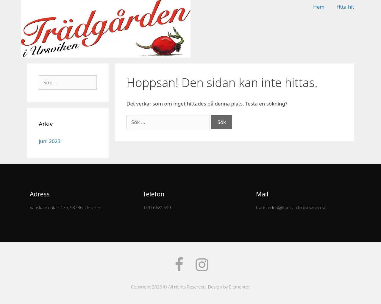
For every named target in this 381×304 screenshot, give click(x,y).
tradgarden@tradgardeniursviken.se (291, 207)
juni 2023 (49, 141)
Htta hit (345, 6)
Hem (318, 6)
